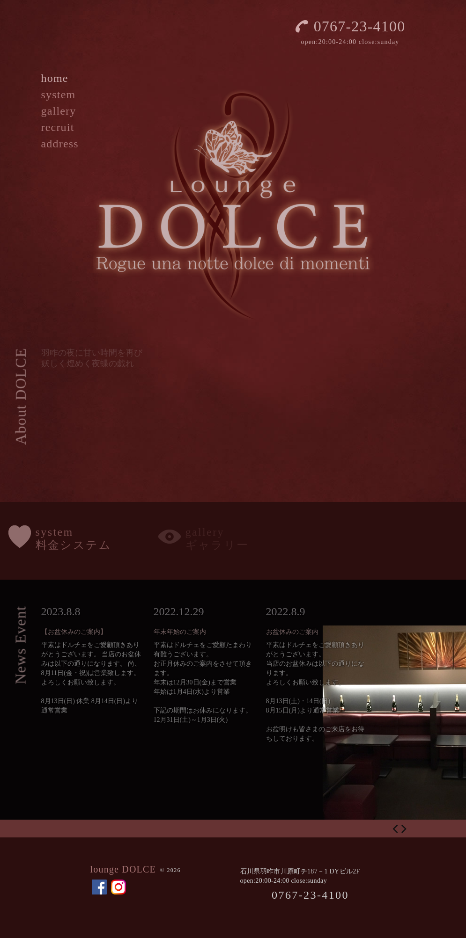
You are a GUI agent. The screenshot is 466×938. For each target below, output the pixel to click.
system (58, 94)
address (60, 144)
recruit (57, 127)
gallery (58, 111)
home (54, 78)
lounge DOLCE (123, 869)
